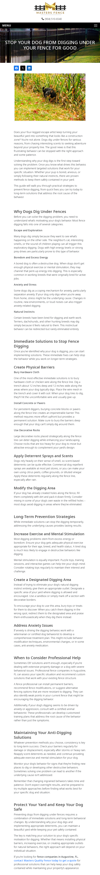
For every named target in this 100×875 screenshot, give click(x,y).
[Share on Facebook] (16, 68)
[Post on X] (22, 68)
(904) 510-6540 (52, 19)
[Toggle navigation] (50, 25)
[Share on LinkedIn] (29, 68)
